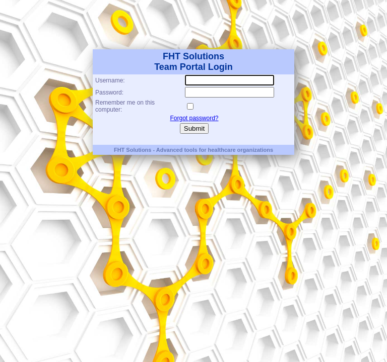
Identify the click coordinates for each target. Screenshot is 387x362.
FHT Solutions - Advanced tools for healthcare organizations (193, 150)
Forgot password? (194, 118)
